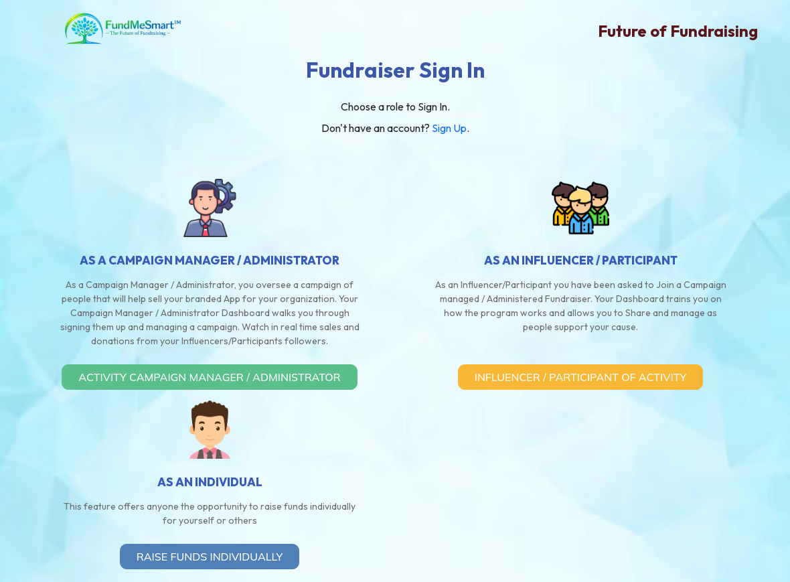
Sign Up (449, 128)
